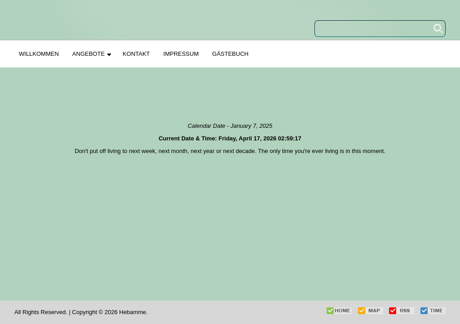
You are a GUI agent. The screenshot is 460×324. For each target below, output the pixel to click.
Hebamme (132, 312)
